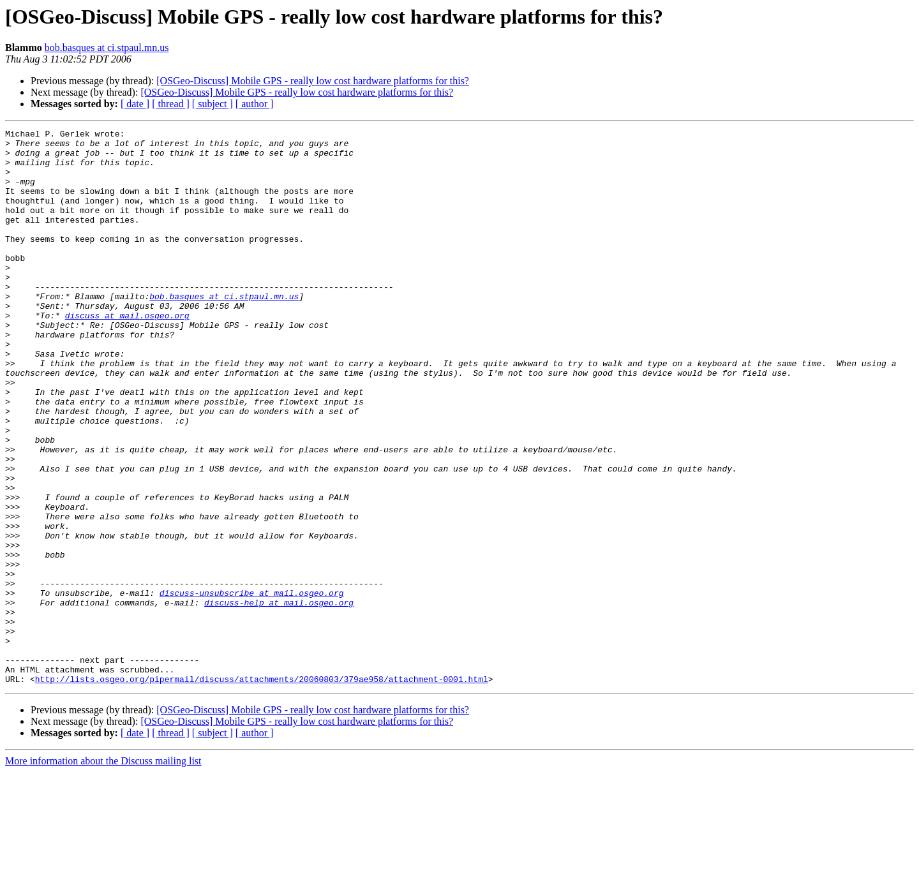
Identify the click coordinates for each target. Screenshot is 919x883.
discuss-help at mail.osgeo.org (279, 698)
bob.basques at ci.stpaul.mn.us (107, 47)
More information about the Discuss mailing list (103, 871)
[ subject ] (212, 103)
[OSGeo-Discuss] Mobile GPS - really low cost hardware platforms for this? (312, 80)
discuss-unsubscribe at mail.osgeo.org (252, 686)
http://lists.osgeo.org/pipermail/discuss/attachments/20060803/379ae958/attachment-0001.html (261, 790)
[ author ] (254, 103)
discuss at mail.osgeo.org (127, 353)
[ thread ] (171, 103)
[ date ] (135, 103)
